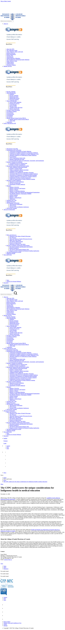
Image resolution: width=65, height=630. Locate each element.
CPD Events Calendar (11, 208)
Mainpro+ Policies (13, 189)
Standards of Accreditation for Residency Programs (21, 172)
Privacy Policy (7, 621)
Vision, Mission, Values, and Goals (14, 51)
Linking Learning (13, 195)
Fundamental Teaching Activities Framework (20, 177)
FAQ (7, 447)
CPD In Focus (12, 205)
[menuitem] (34, 441)
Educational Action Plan (12, 148)
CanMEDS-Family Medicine (16, 171)
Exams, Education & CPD (10, 123)
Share (2, 484)
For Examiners (9, 112)
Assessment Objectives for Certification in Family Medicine (23, 173)
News (7, 280)
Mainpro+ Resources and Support (17, 188)
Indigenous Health (10, 253)
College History (10, 62)
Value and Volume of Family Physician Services (20, 239)
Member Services (8, 66)
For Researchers (10, 114)
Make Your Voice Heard (15, 240)
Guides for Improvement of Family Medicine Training (22, 179)
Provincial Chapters (11, 65)
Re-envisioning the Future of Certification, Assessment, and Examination (26, 160)
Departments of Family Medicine (17, 184)
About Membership (11, 93)
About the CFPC (10, 49)
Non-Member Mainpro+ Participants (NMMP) (20, 193)
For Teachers (9, 116)
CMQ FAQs (12, 199)
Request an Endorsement (15, 242)
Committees (9, 122)
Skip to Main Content (6, 1)
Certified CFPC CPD (11, 200)
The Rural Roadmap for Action (13, 252)
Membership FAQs (13, 97)
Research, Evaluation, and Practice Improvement (17, 245)
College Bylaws (10, 63)
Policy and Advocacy (11, 235)
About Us (6, 23)
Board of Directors (10, 53)
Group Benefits (13, 104)
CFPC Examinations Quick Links (17, 158)
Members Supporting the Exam (16, 159)
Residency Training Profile (15, 168)
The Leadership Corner (11, 50)
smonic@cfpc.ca (8, 559)
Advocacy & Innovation (9, 209)
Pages (5, 566)
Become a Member (10, 91)
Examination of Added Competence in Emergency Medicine (23, 152)
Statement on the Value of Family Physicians (20, 236)
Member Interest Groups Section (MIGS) (16, 118)
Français (6, 440)
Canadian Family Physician (15, 107)
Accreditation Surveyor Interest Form (18, 163)
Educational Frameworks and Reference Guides (17, 166)
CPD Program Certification (12, 203)
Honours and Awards (14, 108)
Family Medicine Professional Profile (18, 167)
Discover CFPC (13, 106)
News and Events (8, 254)
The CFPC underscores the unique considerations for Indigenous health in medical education (25, 481)
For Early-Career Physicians (13, 110)
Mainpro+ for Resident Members (17, 191)
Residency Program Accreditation (14, 162)
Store (7, 448)
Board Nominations (11, 54)
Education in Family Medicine (13, 180)
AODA (5, 624)
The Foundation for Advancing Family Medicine (17, 59)
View (2, 563)
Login (5, 443)
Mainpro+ (8, 185)
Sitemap (5, 625)
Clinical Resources (10, 201)
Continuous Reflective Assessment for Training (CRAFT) (23, 176)
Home (5, 477)
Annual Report (9, 57)
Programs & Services (14, 103)
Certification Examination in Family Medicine (20, 151)
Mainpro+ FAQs (13, 196)
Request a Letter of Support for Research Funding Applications (24, 250)
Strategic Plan (9, 55)
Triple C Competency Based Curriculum (18, 170)
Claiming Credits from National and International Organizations (24, 192)
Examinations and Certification (13, 150)
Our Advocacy (12, 237)
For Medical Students (11, 111)
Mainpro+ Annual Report (15, 197)
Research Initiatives (14, 248)
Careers (8, 445)
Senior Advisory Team (11, 61)
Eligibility (11, 94)
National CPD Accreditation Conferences (19, 207)
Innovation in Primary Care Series (17, 244)
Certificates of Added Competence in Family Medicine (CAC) (24, 154)
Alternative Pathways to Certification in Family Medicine (23, 155)
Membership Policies (14, 98)
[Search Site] (7, 21)
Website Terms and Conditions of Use (12, 623)
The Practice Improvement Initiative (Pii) (19, 249)
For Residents (9, 115)
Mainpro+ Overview (14, 187)
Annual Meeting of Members (13, 58)
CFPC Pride (12, 120)
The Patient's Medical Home (16, 241)
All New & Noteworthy (15, 183)
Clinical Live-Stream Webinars (13, 281)
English (5, 438)
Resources (6, 282)
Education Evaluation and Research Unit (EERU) (21, 246)
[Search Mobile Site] (7, 294)
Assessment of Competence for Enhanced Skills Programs (23, 175)
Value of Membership (11, 100)
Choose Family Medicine (15, 102)
